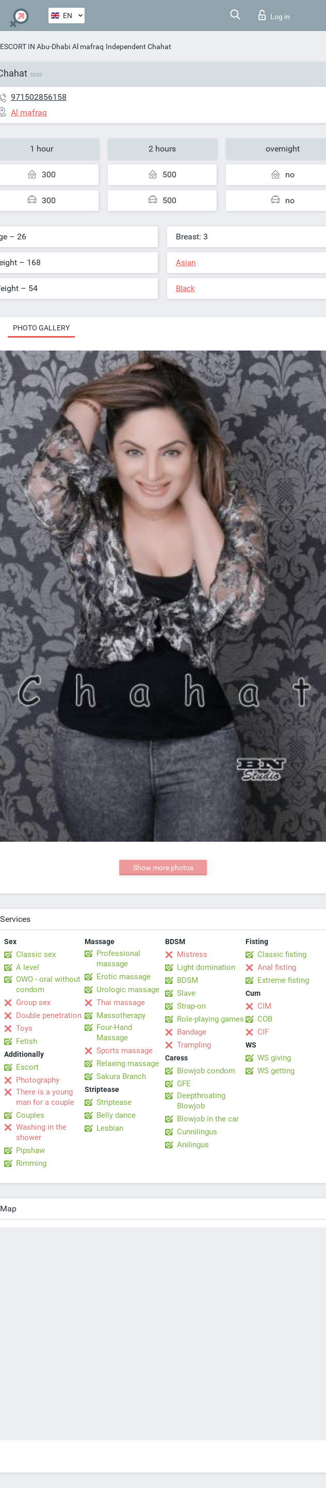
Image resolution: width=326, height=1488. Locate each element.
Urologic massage (127, 989)
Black (185, 288)
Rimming (31, 1163)
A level (27, 967)
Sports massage (124, 1050)
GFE (184, 1083)
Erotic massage (123, 976)
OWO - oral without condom (48, 984)
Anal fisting (276, 967)
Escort (27, 1067)
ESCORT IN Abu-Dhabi (35, 46)
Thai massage (120, 1002)
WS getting (276, 1070)
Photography (37, 1080)
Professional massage (118, 958)
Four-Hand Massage (114, 1032)
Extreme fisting (283, 980)
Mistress (192, 954)
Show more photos (163, 867)
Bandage (191, 1032)
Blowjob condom (206, 1070)
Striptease (114, 1102)
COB (264, 1019)
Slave (186, 993)
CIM (264, 1006)
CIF (263, 1032)
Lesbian (109, 1128)
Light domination (206, 967)
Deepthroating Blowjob (201, 1101)
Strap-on (191, 1006)
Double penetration (49, 1015)
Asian (185, 262)
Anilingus (193, 1144)
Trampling (194, 1045)
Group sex (33, 1002)
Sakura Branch (121, 1076)
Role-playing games (210, 1019)
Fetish (26, 1041)
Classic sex (36, 954)
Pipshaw (30, 1150)
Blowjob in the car (208, 1118)
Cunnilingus (197, 1131)
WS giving (274, 1057)
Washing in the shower (41, 1132)
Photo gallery (41, 328)
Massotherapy (120, 1015)
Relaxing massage (127, 1063)
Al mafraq (88, 46)
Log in (274, 15)
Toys (24, 1028)
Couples (30, 1115)
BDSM (187, 980)
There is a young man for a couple (45, 1097)
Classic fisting (281, 954)
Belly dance (116, 1115)
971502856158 (39, 97)
